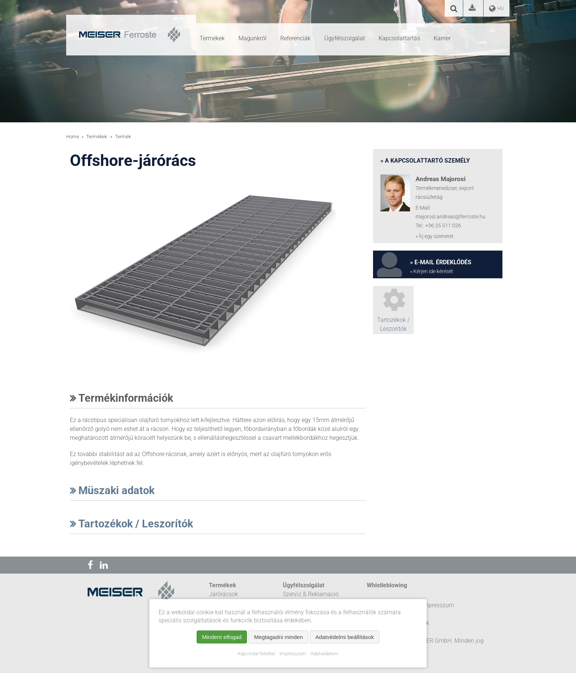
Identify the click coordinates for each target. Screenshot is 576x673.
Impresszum (292, 653)
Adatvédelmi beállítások (344, 637)
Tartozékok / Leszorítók (131, 523)
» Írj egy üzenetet (435, 236)
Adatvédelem (324, 653)
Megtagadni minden (278, 637)
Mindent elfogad (222, 637)
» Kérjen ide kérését (431, 271)
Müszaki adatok (112, 490)
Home (72, 136)
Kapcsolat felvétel (256, 653)
